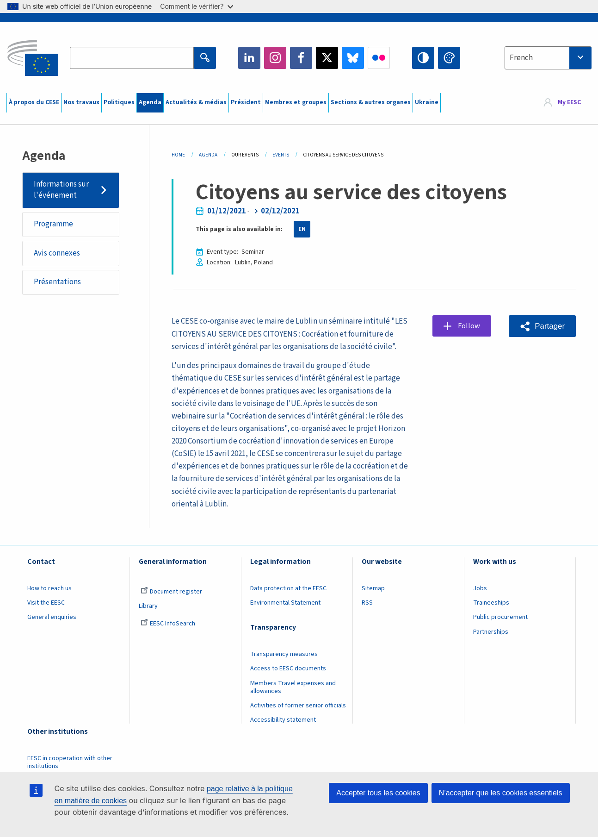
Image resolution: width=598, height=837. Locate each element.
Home (178, 154)
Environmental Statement (285, 602)
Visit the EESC (46, 602)
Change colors (449, 58)
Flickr (379, 58)
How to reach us (49, 588)
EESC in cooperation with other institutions (69, 762)
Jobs (480, 588)
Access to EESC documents (288, 668)
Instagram (275, 58)
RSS (367, 602)
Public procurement (500, 617)
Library (148, 606)
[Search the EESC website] (132, 58)
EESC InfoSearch (168, 623)
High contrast (423, 58)
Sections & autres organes (371, 102)
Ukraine (426, 102)
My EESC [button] (569, 102)
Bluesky (353, 58)
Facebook (301, 58)
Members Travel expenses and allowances (293, 687)
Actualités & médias (196, 102)
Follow (469, 325)
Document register (171, 591)
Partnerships (490, 632)
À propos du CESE (34, 102)
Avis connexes (57, 253)
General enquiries (51, 617)
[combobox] (548, 57)
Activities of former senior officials (298, 705)
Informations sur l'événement (61, 190)
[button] (542, 326)
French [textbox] (521, 57)
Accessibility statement (283, 720)
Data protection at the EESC (288, 588)
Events (280, 154)
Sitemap (373, 588)
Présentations (57, 282)
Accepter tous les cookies (378, 793)
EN (302, 229)
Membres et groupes (296, 102)
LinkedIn (249, 58)
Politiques (119, 102)
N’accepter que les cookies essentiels (500, 793)
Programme (53, 224)
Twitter (327, 58)
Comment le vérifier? (196, 6)
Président (246, 102)
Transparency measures (284, 654)
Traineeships (491, 602)
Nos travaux (81, 102)
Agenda (150, 102)
